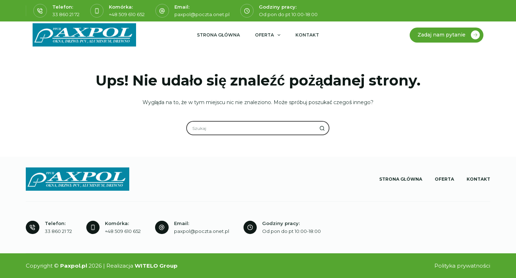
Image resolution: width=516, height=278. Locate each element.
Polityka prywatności (462, 265)
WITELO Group (156, 265)
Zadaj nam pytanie (449, 34)
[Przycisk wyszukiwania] (322, 128)
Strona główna (218, 35)
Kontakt (307, 35)
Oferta (269, 35)
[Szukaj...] (250, 128)
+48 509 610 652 (127, 14)
